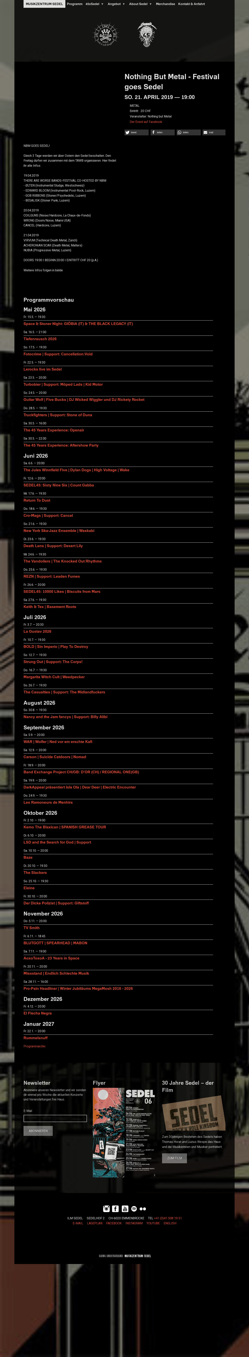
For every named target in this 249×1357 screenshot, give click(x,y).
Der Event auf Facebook (146, 122)
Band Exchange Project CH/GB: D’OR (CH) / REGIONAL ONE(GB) (81, 772)
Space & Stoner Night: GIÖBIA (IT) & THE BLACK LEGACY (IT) (78, 323)
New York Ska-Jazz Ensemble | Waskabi (59, 530)
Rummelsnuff (35, 1037)
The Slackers (35, 872)
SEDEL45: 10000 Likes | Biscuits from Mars (62, 591)
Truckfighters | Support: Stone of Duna (58, 415)
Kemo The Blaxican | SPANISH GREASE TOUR (65, 827)
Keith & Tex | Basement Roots (50, 606)
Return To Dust (37, 500)
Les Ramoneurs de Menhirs (48, 802)
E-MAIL (78, 1223)
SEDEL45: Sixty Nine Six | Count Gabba (59, 485)
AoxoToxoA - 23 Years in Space (51, 958)
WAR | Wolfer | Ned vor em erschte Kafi (58, 741)
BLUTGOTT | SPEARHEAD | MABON (55, 943)
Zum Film (174, 1158)
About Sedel (140, 5)
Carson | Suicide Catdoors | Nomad (55, 756)
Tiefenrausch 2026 (40, 338)
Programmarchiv (35, 1046)
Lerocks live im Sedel (43, 369)
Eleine (29, 888)
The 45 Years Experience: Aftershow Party (61, 445)
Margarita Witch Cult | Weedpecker (54, 677)
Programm (74, 4)
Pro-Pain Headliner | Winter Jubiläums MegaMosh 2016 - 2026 (78, 988)
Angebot (115, 5)
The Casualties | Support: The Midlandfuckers (64, 692)
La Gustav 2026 (37, 631)
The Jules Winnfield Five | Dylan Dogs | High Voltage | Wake (76, 470)
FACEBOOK (114, 1223)
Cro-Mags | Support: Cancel (48, 515)
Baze (28, 857)
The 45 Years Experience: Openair (54, 430)
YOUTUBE (153, 1223)
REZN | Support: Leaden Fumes (52, 576)
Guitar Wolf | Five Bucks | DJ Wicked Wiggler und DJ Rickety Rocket (84, 399)
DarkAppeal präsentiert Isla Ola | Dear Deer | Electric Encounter (80, 787)
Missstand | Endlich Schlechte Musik (56, 973)
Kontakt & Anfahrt (191, 4)
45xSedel (94, 5)
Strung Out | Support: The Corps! (53, 661)
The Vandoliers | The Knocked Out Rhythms (63, 561)
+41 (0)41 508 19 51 (168, 1218)
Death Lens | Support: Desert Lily (53, 545)
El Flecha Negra (38, 1013)
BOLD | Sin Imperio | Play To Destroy (56, 646)
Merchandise (165, 4)
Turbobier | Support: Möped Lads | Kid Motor (63, 384)
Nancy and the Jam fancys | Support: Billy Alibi (65, 716)
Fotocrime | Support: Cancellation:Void (58, 354)
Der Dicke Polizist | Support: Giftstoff (56, 903)
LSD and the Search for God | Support (57, 842)
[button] (136, 132)
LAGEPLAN (94, 1223)
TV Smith (32, 927)
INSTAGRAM (134, 1223)
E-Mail (28, 1111)
